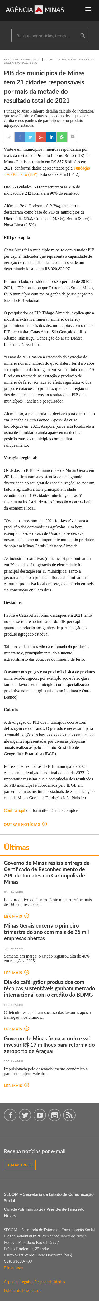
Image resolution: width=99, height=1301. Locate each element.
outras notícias (25, 824)
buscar (83, 36)
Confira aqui (14, 810)
